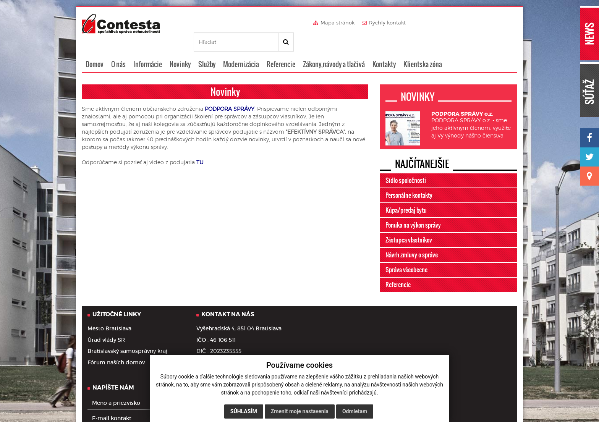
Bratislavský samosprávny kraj (127, 333)
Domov (95, 47)
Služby (206, 47)
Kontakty (384, 47)
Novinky (180, 47)
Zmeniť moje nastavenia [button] (300, 411)
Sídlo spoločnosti (405, 163)
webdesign (471, 398)
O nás (118, 47)
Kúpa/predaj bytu (406, 192)
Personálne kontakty (408, 178)
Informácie (147, 47)
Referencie (281, 47)
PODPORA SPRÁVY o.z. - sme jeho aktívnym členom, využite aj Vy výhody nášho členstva (471, 107)
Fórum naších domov (116, 345)
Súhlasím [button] (243, 411)
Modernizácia (241, 47)
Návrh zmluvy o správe (411, 237)
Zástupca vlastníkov (408, 222)
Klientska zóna (422, 47)
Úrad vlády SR (106, 322)
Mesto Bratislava (109, 311)
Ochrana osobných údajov (114, 403)
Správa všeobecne (406, 252)
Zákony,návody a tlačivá (334, 47)
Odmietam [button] (354, 411)
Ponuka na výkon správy (413, 207)
